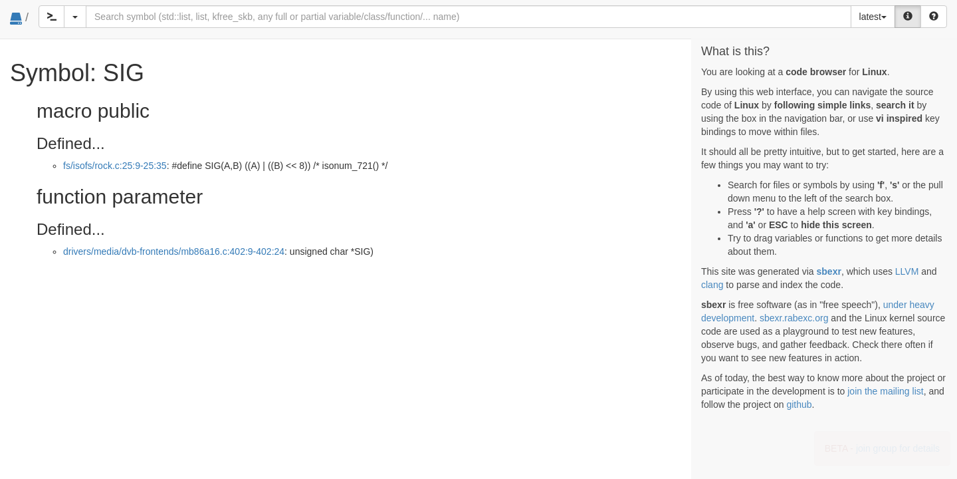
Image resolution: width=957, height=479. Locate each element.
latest (873, 16)
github (798, 404)
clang (712, 284)
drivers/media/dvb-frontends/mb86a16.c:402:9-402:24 (173, 251)
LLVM (907, 271)
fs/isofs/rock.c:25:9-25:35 (115, 165)
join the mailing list (885, 391)
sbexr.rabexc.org (794, 318)
